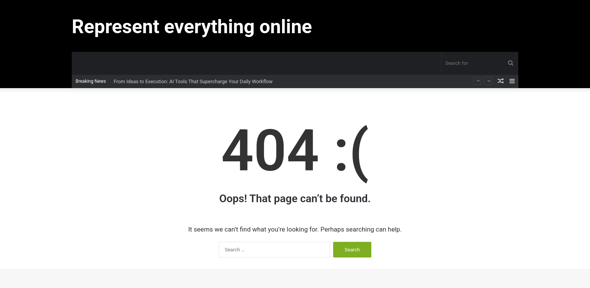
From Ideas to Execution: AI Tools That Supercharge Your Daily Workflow (193, 81)
